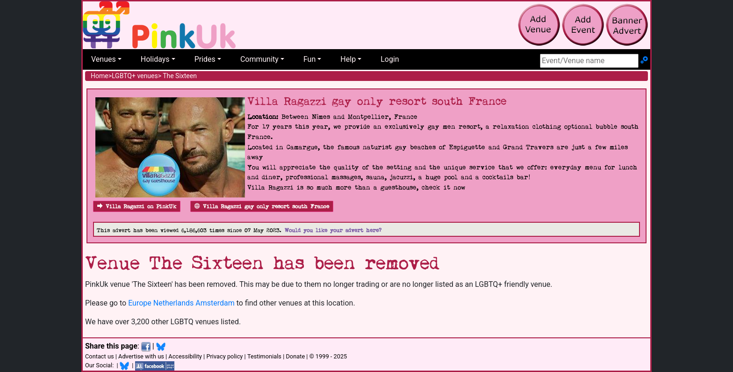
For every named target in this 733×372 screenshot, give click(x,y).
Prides (205, 59)
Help (348, 59)
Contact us (99, 356)
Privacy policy (224, 356)
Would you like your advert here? (333, 230)
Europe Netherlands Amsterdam (181, 303)
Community (259, 59)
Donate (295, 356)
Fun (309, 59)
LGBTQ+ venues (135, 76)
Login (390, 59)
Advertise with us (141, 356)
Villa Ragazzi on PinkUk (136, 207)
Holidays (155, 59)
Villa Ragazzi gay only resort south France (261, 207)
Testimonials (264, 356)
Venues (103, 59)
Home (99, 76)
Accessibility (185, 356)
